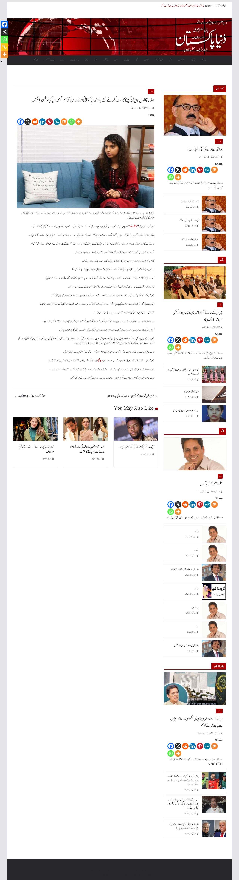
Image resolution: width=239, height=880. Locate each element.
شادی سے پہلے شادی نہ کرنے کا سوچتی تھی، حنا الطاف (36, 449)
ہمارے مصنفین (49, 60)
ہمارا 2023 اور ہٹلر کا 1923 (189, 239)
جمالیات (126, 60)
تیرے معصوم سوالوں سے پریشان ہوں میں (186, 410)
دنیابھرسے (181, 60)
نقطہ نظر (35, 60)
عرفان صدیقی (203, 157)
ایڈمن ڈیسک (134, 108)
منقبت (196, 550)
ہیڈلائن (203, 60)
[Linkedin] (42, 121)
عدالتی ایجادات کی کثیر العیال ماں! (205, 149)
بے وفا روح (195, 607)
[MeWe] (57, 121)
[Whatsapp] (71, 121)
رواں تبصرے (74, 60)
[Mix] (64, 121)
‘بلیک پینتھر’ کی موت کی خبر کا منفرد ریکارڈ (136, 447)
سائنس (105, 60)
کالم (170, 60)
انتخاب (204, 327)
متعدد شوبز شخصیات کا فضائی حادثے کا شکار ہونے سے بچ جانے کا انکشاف (86, 449)
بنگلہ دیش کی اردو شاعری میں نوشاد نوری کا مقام (185, 569)
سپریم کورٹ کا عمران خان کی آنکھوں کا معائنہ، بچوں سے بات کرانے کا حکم (182, 6)
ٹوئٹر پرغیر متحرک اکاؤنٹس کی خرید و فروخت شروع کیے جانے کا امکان (132, 396)
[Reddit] (35, 121)
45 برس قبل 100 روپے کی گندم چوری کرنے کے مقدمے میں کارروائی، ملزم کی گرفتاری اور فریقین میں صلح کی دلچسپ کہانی (183, 804)
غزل (197, 531)
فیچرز (95, 60)
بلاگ (86, 60)
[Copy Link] (4, 47)
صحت (116, 60)
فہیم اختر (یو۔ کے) (201, 491)
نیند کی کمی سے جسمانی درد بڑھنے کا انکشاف (29, 396)
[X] (27, 121)
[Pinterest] (49, 121)
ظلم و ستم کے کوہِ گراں (211, 484)
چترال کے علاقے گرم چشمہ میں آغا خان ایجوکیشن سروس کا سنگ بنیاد (197, 316)
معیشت (146, 60)
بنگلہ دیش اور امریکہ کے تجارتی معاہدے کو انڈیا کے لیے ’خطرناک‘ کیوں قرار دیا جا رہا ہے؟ (184, 826)
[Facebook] (20, 121)
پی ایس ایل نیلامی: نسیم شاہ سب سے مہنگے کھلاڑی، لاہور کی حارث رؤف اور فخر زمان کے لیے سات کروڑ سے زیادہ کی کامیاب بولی (183, 780)
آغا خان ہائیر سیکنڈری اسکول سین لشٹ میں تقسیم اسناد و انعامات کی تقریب (183, 372)
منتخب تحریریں (159, 60)
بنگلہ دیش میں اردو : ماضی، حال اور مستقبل (186, 645)
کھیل (136, 60)
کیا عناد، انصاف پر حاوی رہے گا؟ (189, 220)
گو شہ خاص (218, 141)
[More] (78, 121)
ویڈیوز (62, 60)
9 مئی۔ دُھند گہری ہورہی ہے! (190, 201)
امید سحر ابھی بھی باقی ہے (191, 391)
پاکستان (192, 60)
